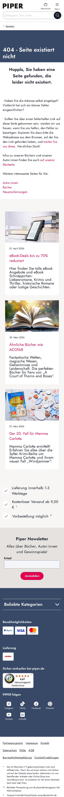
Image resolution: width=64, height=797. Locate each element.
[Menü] (31, 675)
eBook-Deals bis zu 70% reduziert (28, 258)
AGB (31, 750)
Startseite (10, 26)
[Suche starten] (57, 15)
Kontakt (45, 743)
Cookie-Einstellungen (46, 758)
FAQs (22, 750)
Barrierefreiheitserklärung (17, 758)
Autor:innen (10, 183)
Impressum (32, 743)
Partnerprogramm (13, 743)
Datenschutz (10, 750)
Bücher (7, 187)
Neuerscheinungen (15, 192)
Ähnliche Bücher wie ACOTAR (26, 347)
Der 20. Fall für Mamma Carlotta (28, 436)
